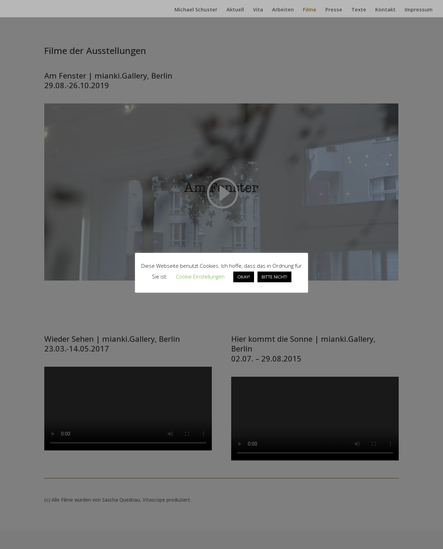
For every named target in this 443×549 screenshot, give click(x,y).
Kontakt (385, 10)
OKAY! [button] (243, 277)
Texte (358, 10)
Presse (333, 10)
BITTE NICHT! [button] (274, 277)
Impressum (419, 10)
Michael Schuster (195, 10)
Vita (258, 10)
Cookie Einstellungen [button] (200, 276)
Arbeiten (283, 10)
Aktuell (235, 10)
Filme (309, 10)
